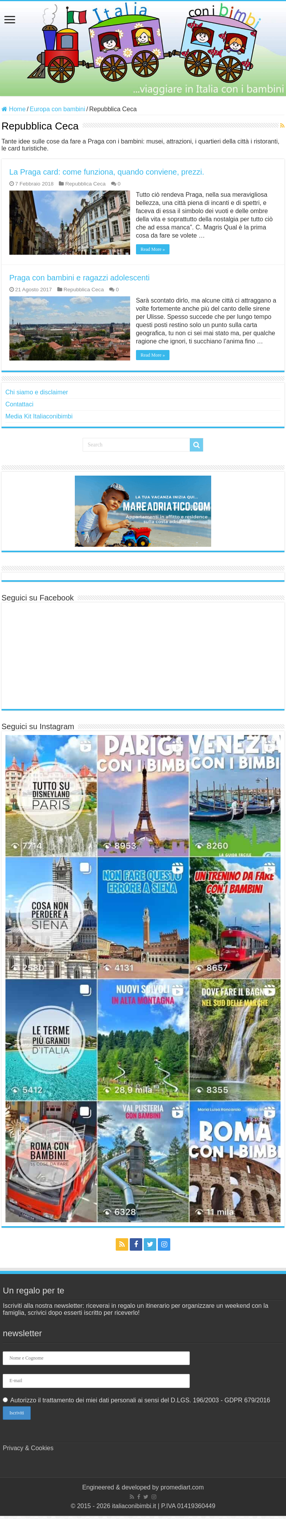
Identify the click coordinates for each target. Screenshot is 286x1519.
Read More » (153, 249)
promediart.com (182, 1487)
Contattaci (19, 404)
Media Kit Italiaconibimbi (39, 416)
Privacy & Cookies (28, 1448)
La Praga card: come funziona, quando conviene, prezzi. (106, 172)
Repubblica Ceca (85, 184)
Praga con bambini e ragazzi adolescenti (79, 277)
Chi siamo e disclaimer (36, 392)
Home (14, 109)
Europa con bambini (57, 109)
